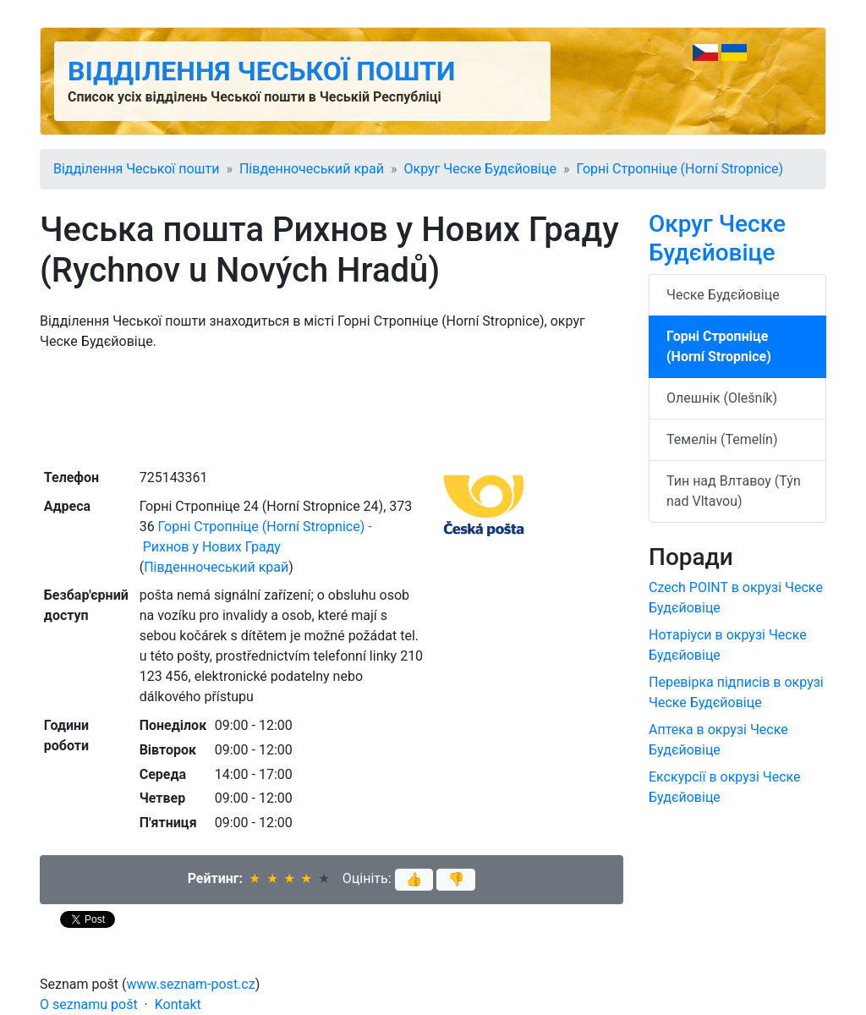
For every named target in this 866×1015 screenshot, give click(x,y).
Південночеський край (311, 169)
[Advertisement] (331, 407)
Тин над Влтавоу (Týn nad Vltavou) (733, 491)
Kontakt (178, 1004)
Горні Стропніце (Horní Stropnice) (679, 169)
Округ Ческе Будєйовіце (480, 169)
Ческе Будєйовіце (723, 295)
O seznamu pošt (89, 1004)
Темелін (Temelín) (721, 439)
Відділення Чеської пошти (261, 71)
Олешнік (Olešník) (721, 398)
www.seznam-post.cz (191, 984)
